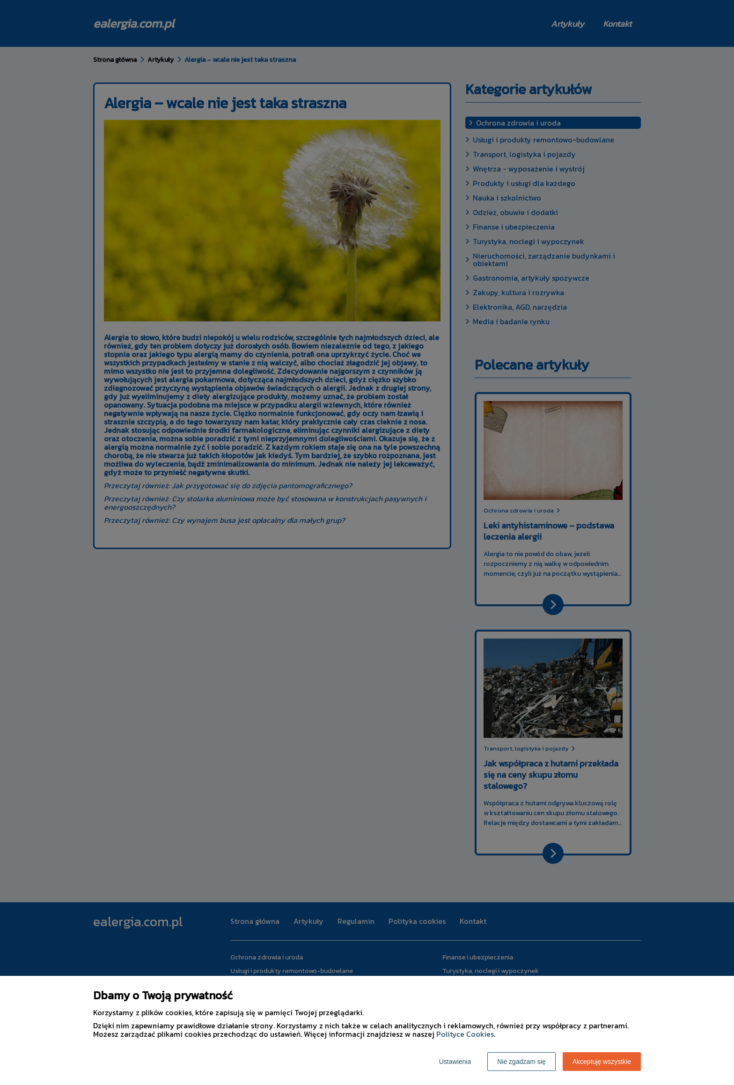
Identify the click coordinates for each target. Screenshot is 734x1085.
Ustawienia (455, 1061)
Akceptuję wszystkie (602, 1061)
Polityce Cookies (465, 1034)
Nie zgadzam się (521, 1061)
